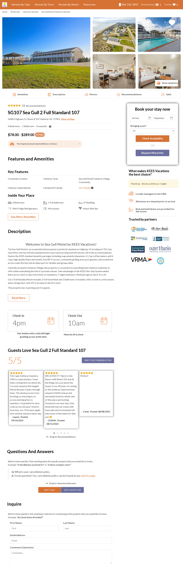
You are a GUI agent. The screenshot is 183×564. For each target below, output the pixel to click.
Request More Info (152, 152)
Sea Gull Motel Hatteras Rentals (55, 12)
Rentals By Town (44, 4)
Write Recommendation (98, 360)
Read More (18, 297)
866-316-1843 (128, 4)
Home (4, 12)
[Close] (79, 143)
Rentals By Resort (68, 4)
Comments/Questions (22, 490)
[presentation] (31, 515)
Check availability (152, 138)
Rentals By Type (21, 4)
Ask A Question (72, 433)
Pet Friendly (85, 187)
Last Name (69, 466)
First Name (16, 466)
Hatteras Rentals (30, 12)
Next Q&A (49, 433)
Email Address (17, 478)
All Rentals (15, 12)
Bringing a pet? (138, 125)
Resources (89, 4)
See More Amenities (23, 216)
